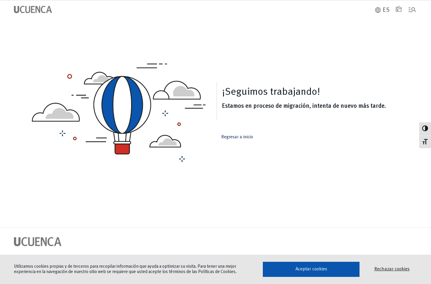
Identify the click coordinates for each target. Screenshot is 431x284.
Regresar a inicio (241, 137)
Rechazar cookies (392, 269)
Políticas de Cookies (217, 272)
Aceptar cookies (311, 269)
